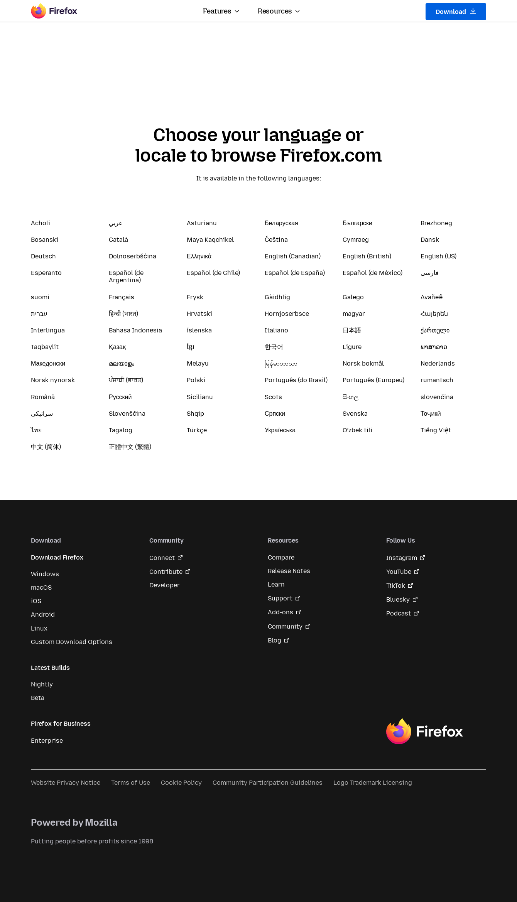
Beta (37, 697)
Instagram (401, 557)
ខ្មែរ (190, 347)
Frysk (195, 297)
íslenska (199, 330)
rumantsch (437, 380)
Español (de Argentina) (126, 276)
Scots (273, 397)
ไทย (36, 430)
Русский (120, 397)
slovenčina (437, 397)
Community (285, 626)
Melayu (198, 363)
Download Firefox (57, 557)
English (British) (367, 256)
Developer (164, 585)
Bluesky (398, 599)
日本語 (352, 330)
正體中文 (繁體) (130, 446)
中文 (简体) (46, 446)
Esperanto (46, 273)
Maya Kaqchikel (210, 239)
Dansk (430, 239)
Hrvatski (199, 313)
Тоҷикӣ (431, 413)
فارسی (430, 273)
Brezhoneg (436, 223)
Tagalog (120, 430)
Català (118, 239)
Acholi (40, 223)
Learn (276, 584)
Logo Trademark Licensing (372, 782)
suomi (40, 297)
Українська (280, 430)
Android (43, 614)
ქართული (435, 330)
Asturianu (202, 223)
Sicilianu (200, 397)
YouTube (398, 571)
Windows (45, 574)
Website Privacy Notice (65, 782)
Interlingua (48, 330)
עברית (39, 313)
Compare (281, 557)
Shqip (195, 413)
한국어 (274, 347)
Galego (353, 297)
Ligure (352, 347)
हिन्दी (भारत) (123, 313)
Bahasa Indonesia (135, 330)
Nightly (42, 684)
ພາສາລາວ (434, 347)
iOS (36, 601)
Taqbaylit (45, 347)
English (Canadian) (293, 256)
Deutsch (43, 256)
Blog (274, 640)
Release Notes (289, 571)
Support (280, 598)
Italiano (276, 330)
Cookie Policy (181, 782)
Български (357, 223)
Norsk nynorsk (53, 380)
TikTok (395, 585)
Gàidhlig (277, 297)
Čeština (276, 239)
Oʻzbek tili (357, 430)
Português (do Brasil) (296, 380)
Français (121, 297)
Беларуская (281, 223)
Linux (39, 628)
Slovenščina (127, 413)
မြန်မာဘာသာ (281, 363)
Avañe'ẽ (432, 297)
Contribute (165, 571)
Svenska (355, 413)
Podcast (398, 613)
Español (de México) (372, 273)
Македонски (48, 363)
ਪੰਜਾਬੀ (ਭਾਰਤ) (126, 380)
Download (456, 11)
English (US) (438, 256)
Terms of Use (130, 782)
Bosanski (44, 239)
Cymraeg (356, 239)
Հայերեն (434, 313)
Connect (162, 557)
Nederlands (438, 363)
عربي (116, 223)
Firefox (424, 731)
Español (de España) (295, 273)
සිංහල (350, 397)
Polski (196, 380)
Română (43, 397)
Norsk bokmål (363, 363)
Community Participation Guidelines (268, 782)
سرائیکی (42, 413)
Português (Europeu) (373, 380)
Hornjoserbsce (287, 313)
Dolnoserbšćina (132, 256)
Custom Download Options (71, 642)
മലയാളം (121, 363)
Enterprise (47, 740)
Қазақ (117, 347)
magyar (354, 313)
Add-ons (280, 612)
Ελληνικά (199, 256)
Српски (275, 413)
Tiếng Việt (436, 430)
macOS (41, 587)
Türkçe (197, 430)
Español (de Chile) (213, 273)
